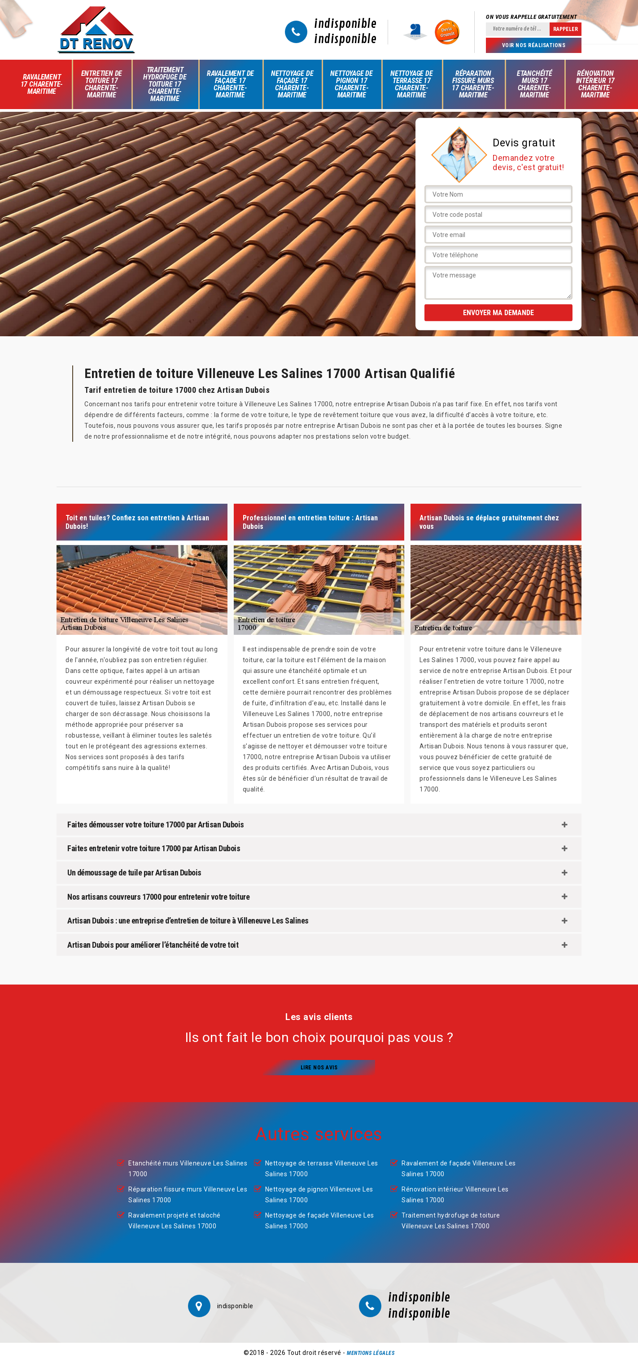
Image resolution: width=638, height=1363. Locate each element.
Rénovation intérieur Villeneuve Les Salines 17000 (455, 1195)
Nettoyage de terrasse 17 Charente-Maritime (411, 84)
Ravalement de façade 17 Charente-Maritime (230, 84)
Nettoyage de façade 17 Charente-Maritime (292, 84)
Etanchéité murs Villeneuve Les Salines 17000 (187, 1169)
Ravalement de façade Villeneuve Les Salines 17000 (459, 1169)
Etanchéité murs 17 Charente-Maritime (534, 84)
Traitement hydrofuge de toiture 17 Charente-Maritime (165, 84)
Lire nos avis (319, 1067)
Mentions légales (370, 1353)
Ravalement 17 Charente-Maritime (42, 84)
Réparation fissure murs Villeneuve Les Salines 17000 (187, 1195)
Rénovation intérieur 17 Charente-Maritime (595, 84)
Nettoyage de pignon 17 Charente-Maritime (351, 84)
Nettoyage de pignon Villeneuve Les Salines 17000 (319, 1195)
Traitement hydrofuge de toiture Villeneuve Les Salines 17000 (451, 1221)
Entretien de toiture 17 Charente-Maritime (101, 84)
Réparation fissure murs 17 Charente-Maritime (473, 84)
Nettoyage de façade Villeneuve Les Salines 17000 (319, 1221)
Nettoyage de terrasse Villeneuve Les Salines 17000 (321, 1169)
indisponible (345, 24)
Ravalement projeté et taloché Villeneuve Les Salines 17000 (174, 1221)
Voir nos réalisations (534, 45)
